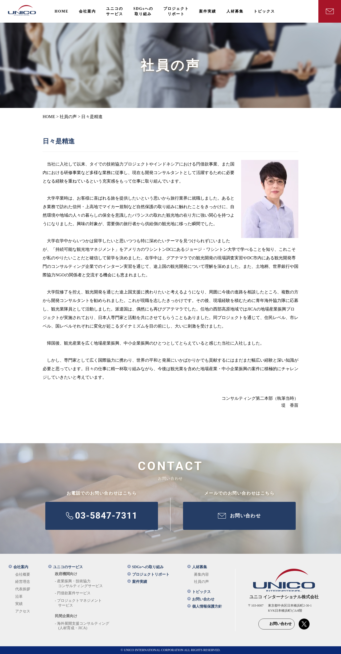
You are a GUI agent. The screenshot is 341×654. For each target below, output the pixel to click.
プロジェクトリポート (148, 574)
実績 (19, 604)
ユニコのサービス (65, 567)
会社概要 (22, 574)
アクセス (22, 611)
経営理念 (22, 582)
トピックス (199, 592)
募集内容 (201, 574)
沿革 (19, 597)
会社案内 (18, 567)
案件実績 (137, 582)
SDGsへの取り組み (145, 567)
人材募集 (197, 567)
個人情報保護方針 (204, 606)
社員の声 (201, 582)
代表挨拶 (22, 589)
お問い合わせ (200, 599)
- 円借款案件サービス (73, 593)
